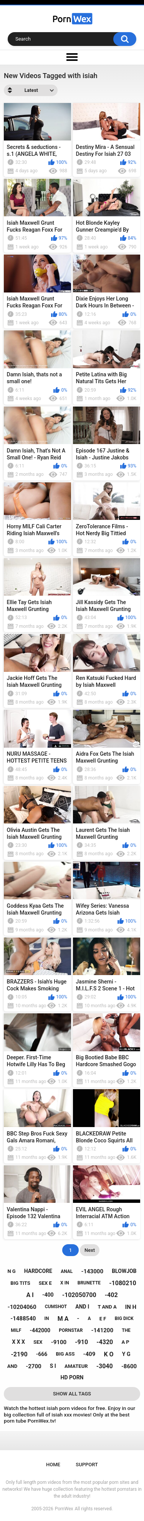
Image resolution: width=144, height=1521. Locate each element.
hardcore (38, 1271)
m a (63, 1318)
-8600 (129, 1366)
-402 (111, 1295)
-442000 (40, 1330)
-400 (48, 1295)
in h (130, 1307)
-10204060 (22, 1307)
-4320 (104, 1342)
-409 (89, 1354)
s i (53, 1366)
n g (11, 1271)
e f (102, 1319)
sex (38, 1342)
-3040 (104, 1366)
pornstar (71, 1330)
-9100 (58, 1342)
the (126, 1330)
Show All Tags (72, 1394)
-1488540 (23, 1318)
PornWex (64, 1508)
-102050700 (79, 1295)
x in (64, 1283)
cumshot (56, 1306)
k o (108, 1354)
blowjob (124, 1271)
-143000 (92, 1271)
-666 (42, 1354)
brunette (89, 1283)
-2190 (19, 1354)
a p (125, 1342)
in (47, 1318)
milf (16, 1330)
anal (67, 1271)
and (12, 1366)
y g (126, 1354)
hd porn (72, 1377)
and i (82, 1307)
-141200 (102, 1330)
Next (89, 1250)
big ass (65, 1354)
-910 (81, 1342)
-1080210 (122, 1283)
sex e (45, 1283)
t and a (107, 1307)
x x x (18, 1342)
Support (87, 1464)
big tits (20, 1283)
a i (29, 1295)
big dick (124, 1318)
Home (53, 1464)
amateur (76, 1366)
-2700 (33, 1366)
